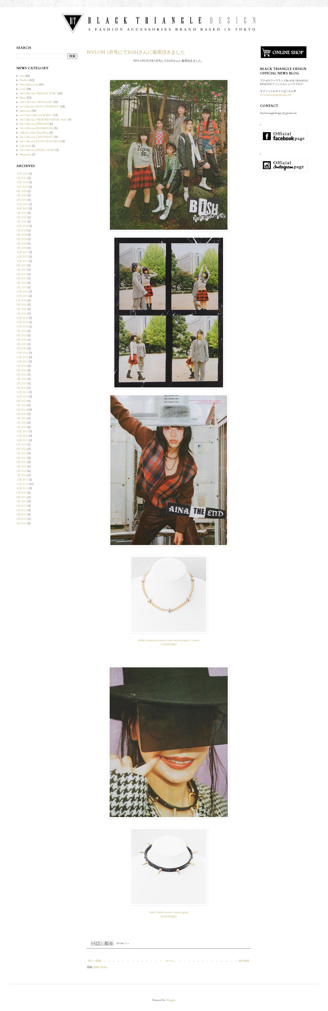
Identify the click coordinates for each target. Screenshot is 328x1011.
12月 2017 (22, 252)
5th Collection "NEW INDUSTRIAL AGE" (43, 119)
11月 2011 (22, 484)
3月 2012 (21, 471)
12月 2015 (22, 318)
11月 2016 (22, 291)
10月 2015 (22, 326)
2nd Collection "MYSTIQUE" (36, 102)
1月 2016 (21, 313)
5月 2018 (21, 239)
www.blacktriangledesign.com (275, 94)
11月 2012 (22, 436)
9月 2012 (21, 444)
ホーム (170, 961)
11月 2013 (22, 392)
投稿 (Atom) (100, 967)
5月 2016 (21, 304)
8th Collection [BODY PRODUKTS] (40, 141)
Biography (25, 154)
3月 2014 (21, 379)
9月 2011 (21, 493)
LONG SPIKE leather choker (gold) (168, 912)
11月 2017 (22, 256)
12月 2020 (22, 182)
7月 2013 (21, 405)
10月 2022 (22, 173)
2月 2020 (21, 200)
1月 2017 (21, 287)
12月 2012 (22, 431)
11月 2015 (22, 322)
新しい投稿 (94, 961)
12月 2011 (22, 479)
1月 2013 (21, 427)
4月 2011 (21, 514)
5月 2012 (21, 462)
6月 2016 (21, 300)
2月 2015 (21, 348)
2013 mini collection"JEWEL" (36, 115)
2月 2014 (21, 383)
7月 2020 (21, 195)
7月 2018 (21, 230)
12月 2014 (22, 353)
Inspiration (25, 111)
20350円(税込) (168, 916)
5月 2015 (21, 340)
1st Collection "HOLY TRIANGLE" (40, 106)
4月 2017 (21, 278)
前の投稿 (244, 961)
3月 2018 (21, 248)
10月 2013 (22, 396)
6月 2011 (21, 506)
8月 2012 (21, 449)
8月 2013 (21, 401)
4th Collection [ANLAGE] (34, 124)
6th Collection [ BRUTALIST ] (37, 137)
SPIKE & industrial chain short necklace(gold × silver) (168, 640)
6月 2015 (21, 335)
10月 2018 (22, 226)
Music (23, 97)
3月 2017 (21, 283)
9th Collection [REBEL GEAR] (37, 150)
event (23, 89)
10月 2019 (22, 208)
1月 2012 (21, 475)
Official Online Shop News (34, 133)
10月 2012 (22, 440)
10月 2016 (22, 296)
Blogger (170, 1000)
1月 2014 (21, 388)
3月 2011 (21, 519)
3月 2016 (21, 309)
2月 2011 (21, 523)
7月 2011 (21, 501)
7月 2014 (21, 366)
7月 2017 (21, 270)
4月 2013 (21, 414)
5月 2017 (21, 274)
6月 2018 (21, 234)
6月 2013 (21, 409)
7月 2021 (21, 178)
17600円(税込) (168, 644)
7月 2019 (21, 213)
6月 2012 (21, 458)
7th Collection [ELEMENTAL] (37, 128)
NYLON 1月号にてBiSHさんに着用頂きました (136, 52)
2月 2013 (21, 423)
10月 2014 (22, 361)
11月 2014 (22, 357)
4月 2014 (21, 374)
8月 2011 (21, 497)
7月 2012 (21, 453)
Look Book (25, 146)
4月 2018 (21, 243)
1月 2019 (21, 221)
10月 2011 (22, 488)
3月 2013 (21, 418)
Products (24, 80)
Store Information (29, 84)
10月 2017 (22, 261)
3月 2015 (21, 344)
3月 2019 (21, 217)
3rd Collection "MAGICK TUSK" (38, 93)
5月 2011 (21, 510)
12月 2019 (22, 204)
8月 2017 (21, 265)
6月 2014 (21, 370)
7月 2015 (21, 331)
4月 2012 (21, 466)
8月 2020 (21, 191)
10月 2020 (22, 187)
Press (127, 943)
